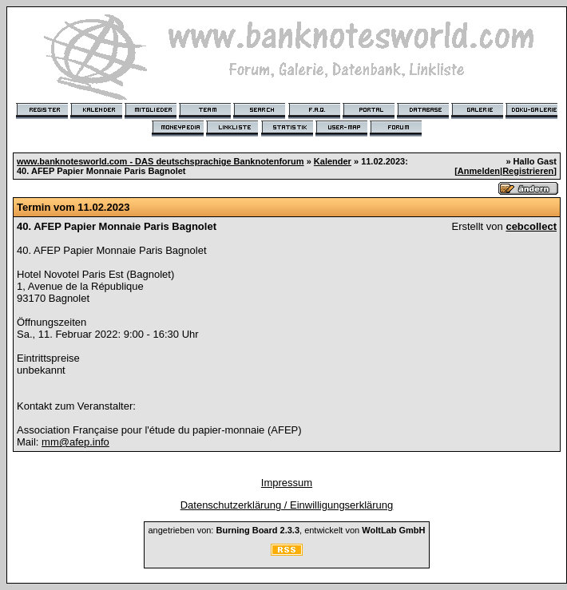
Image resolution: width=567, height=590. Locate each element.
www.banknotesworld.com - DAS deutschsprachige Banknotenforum (160, 161)
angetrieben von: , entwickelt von (286, 530)
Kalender (332, 161)
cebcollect (531, 226)
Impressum (286, 483)
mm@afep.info (75, 442)
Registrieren (527, 171)
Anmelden (479, 171)
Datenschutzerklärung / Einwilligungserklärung (287, 505)
